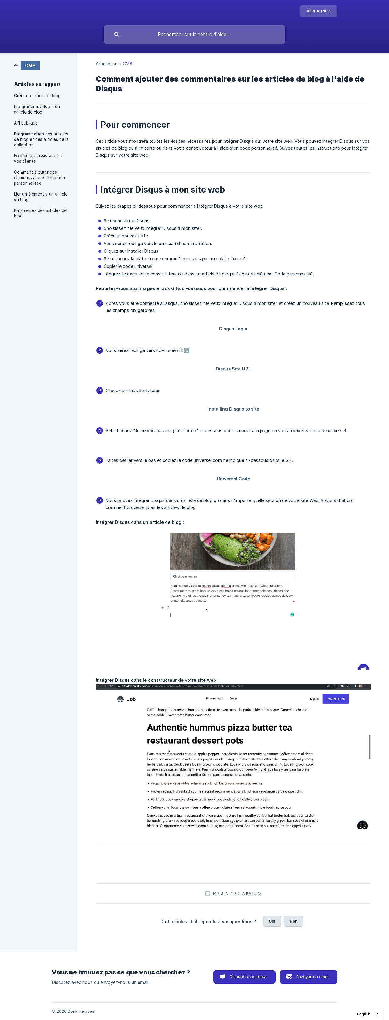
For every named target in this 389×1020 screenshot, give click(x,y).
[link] (27, 65)
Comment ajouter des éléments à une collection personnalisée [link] (39, 178)
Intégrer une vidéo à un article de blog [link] (37, 109)
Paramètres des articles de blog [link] (40, 213)
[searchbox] (194, 34)
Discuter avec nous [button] (249, 976)
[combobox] (368, 1014)
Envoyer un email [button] (312, 976)
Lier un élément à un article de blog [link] (40, 197)
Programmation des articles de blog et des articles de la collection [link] (41, 139)
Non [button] (294, 921)
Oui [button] (272, 921)
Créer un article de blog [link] (37, 95)
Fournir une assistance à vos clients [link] (38, 158)
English (363, 1013)
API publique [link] (26, 123)
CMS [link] (127, 63)
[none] (318, 11)
